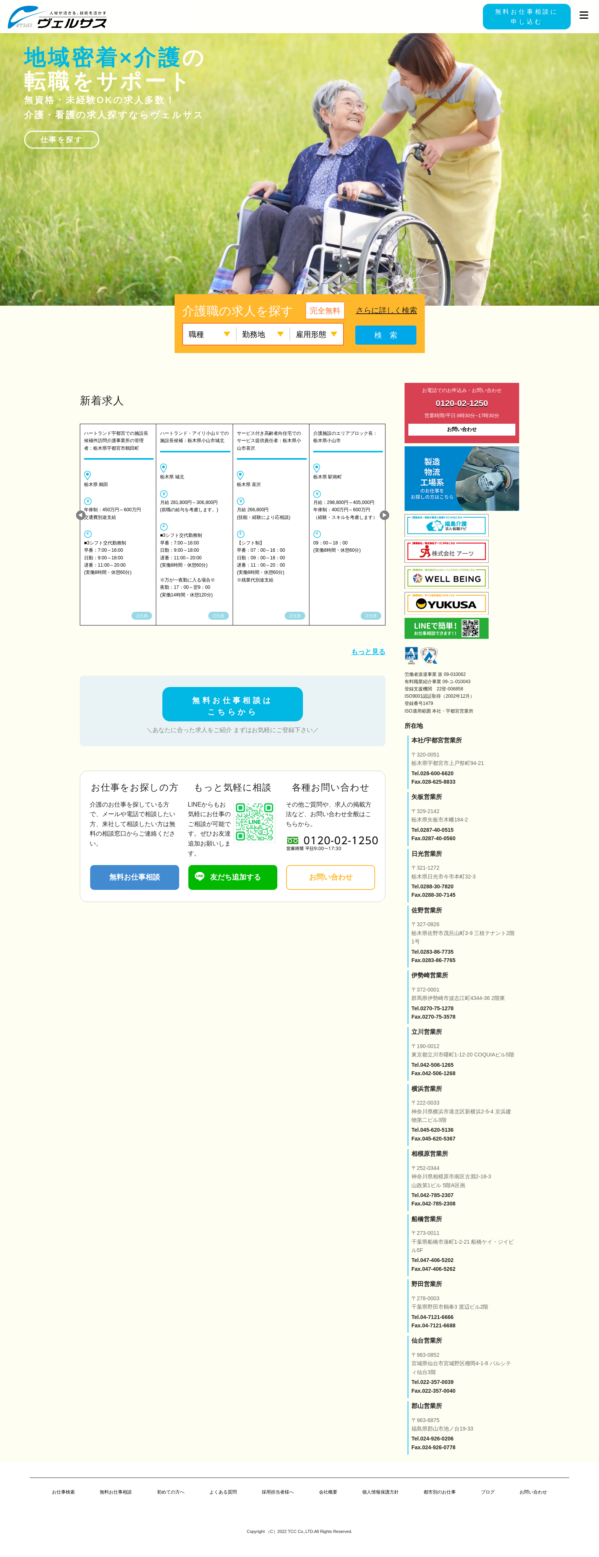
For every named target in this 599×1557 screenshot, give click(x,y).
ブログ (488, 1492)
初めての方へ (171, 1492)
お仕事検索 (63, 1492)
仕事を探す (61, 140)
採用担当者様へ (278, 1492)
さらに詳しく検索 (386, 310)
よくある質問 (223, 1492)
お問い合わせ (331, 877)
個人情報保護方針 (380, 1492)
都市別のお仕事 (440, 1492)
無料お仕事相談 (134, 877)
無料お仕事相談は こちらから (232, 706)
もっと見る (368, 652)
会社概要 (328, 1492)
